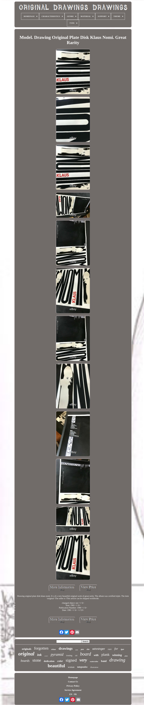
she (88, 649)
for (116, 648)
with (96, 655)
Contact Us (73, 682)
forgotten (41, 648)
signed (71, 660)
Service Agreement (73, 690)
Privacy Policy (73, 686)
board (85, 654)
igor (122, 649)
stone (36, 660)
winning (117, 655)
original (26, 654)
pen (82, 649)
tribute (53, 649)
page (76, 650)
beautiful (56, 665)
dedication (49, 661)
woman (71, 667)
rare (110, 649)
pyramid (57, 654)
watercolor (94, 661)
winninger (98, 648)
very (83, 660)
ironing (69, 655)
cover (46, 656)
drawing (117, 659)
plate (126, 656)
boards (25, 660)
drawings (66, 648)
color (60, 661)
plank (105, 654)
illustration (94, 667)
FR (75, 694)
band (103, 661)
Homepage (73, 677)
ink (39, 655)
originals (26, 649)
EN (70, 694)
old (76, 656)
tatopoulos (82, 667)
